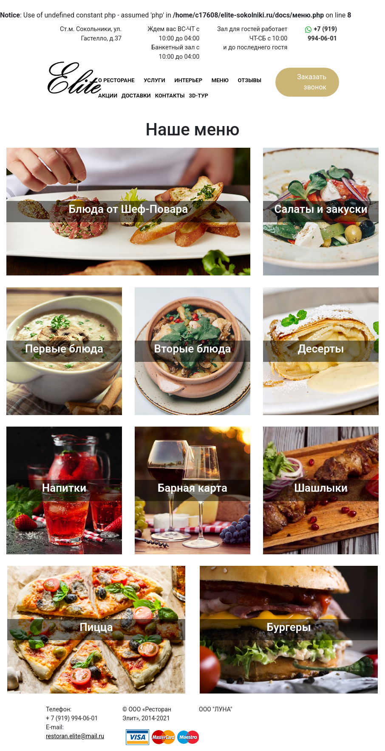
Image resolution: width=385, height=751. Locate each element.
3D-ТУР (198, 95)
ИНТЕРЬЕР (188, 80)
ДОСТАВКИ (136, 95)
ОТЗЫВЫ (249, 80)
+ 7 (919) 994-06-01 (72, 718)
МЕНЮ (220, 80)
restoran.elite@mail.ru (75, 736)
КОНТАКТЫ (170, 95)
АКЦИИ (107, 95)
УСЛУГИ (154, 80)
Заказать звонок (311, 82)
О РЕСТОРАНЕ (116, 80)
